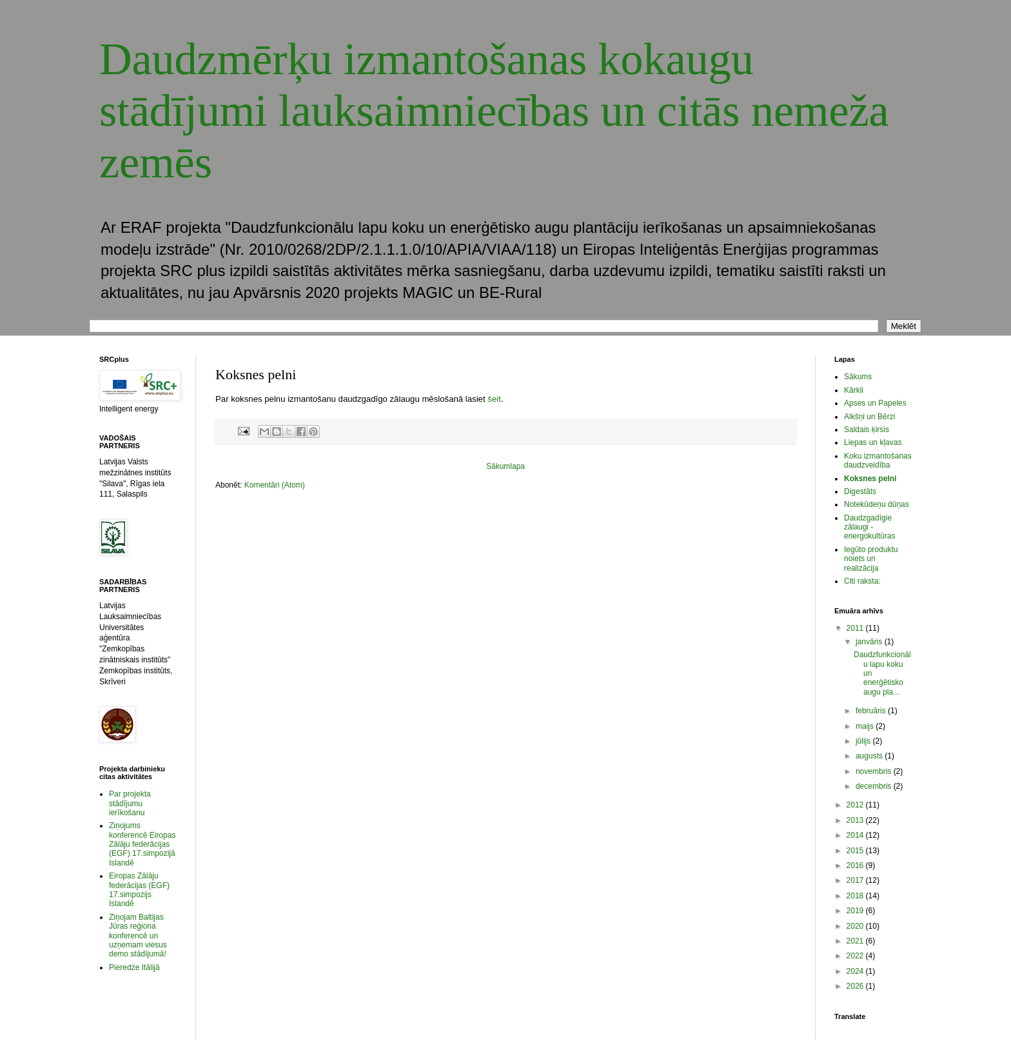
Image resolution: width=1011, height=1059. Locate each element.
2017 (856, 880)
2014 (856, 835)
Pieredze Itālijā (134, 967)
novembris (875, 771)
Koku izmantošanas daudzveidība (878, 460)
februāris (872, 710)
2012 (856, 804)
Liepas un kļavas (872, 442)
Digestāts (860, 491)
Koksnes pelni (870, 478)
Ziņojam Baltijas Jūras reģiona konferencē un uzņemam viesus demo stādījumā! (138, 936)
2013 (856, 820)
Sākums (858, 376)
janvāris (870, 641)
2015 (856, 850)
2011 (856, 628)
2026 (856, 986)
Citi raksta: (862, 581)
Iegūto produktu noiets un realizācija (871, 559)
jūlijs (864, 741)
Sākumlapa (505, 466)
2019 (856, 910)
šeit (494, 399)
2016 (856, 865)
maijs (866, 726)
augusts (870, 755)
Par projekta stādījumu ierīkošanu (130, 803)
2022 (856, 955)
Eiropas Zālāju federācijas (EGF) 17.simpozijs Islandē (139, 889)
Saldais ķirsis (866, 429)
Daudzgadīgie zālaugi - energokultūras (869, 527)
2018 (856, 895)
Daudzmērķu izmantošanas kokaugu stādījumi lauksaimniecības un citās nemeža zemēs (494, 110)
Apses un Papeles (875, 403)
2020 (856, 926)
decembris (875, 786)
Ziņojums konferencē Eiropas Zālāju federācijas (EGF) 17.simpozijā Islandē (142, 844)
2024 (856, 971)
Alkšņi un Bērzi (869, 416)
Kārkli (853, 390)
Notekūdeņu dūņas (876, 504)
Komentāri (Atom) (274, 485)
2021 (856, 940)
